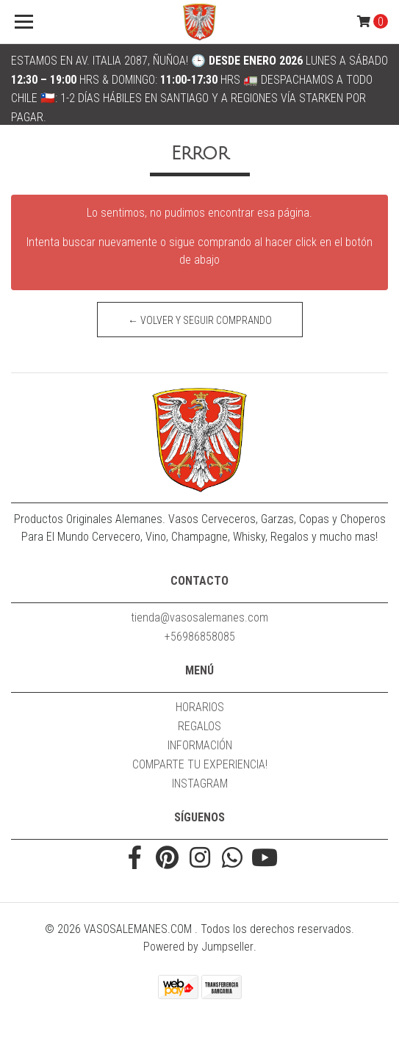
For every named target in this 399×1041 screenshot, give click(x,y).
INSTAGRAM (200, 783)
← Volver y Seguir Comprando (200, 320)
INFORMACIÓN (200, 745)
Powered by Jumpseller (198, 947)
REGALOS (199, 726)
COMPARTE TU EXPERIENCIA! (199, 764)
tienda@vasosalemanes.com (199, 617)
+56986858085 (200, 637)
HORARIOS (200, 707)
